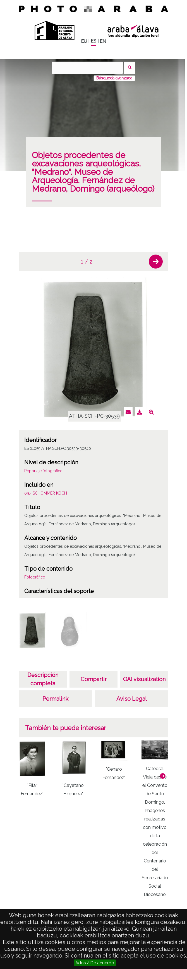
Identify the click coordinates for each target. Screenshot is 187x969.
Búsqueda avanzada (114, 78)
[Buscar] (87, 68)
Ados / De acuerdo (94, 962)
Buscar (129, 68)
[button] (156, 262)
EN (103, 41)
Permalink (55, 698)
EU (84, 41)
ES (93, 41)
